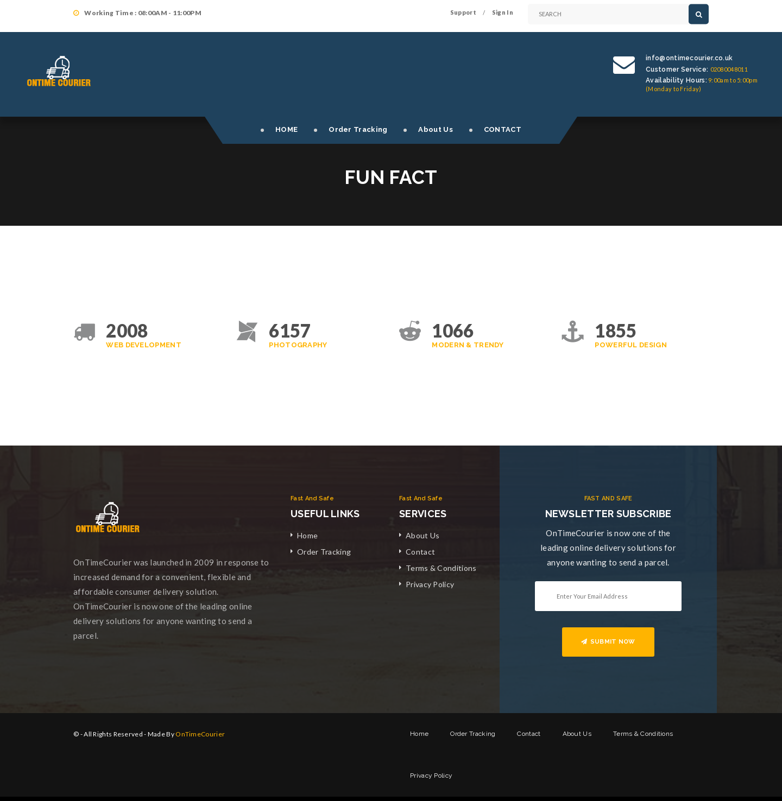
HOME (286, 129)
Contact (420, 551)
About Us (435, 129)
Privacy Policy (430, 584)
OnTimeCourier (200, 734)
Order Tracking (358, 129)
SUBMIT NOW (608, 641)
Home (307, 535)
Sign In (502, 12)
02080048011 (729, 69)
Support (463, 12)
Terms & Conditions (441, 568)
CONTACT (502, 129)
